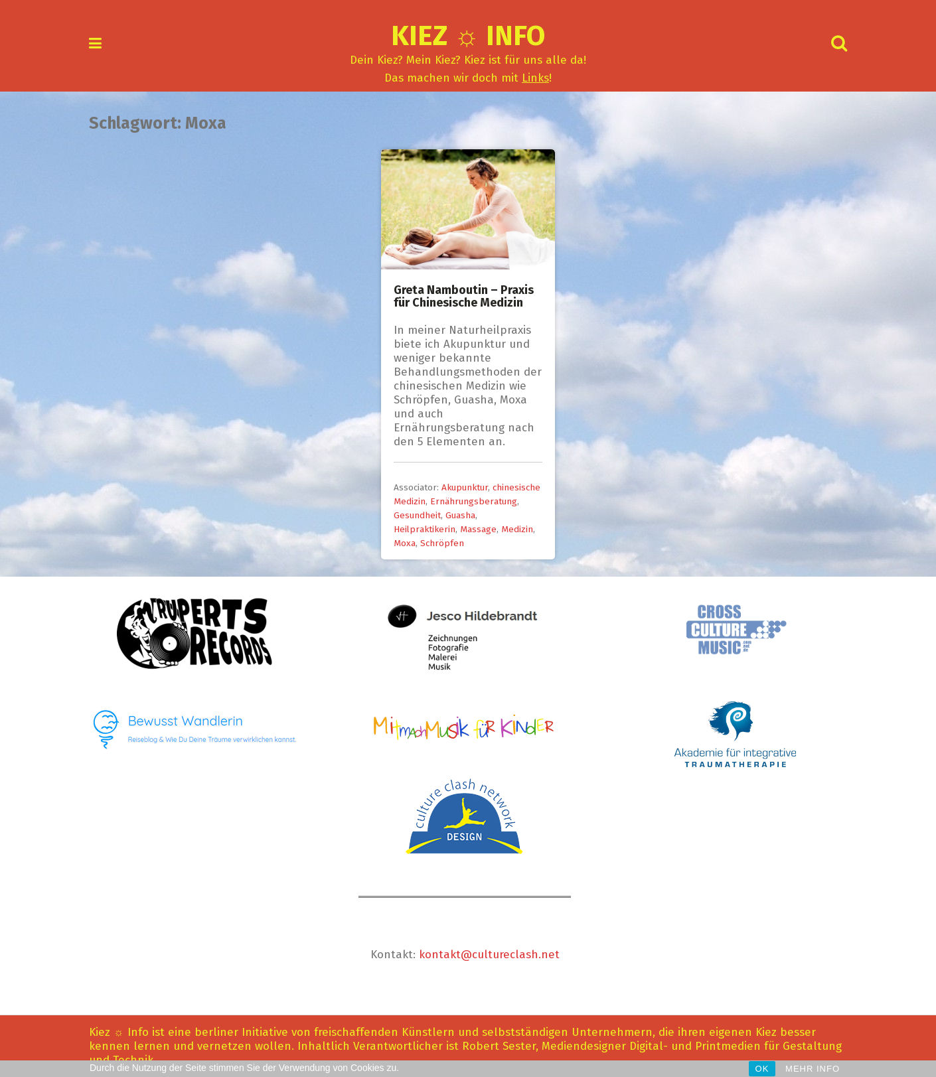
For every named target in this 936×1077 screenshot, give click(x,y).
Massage (478, 529)
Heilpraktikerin (424, 529)
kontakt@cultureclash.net (489, 955)
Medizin (517, 529)
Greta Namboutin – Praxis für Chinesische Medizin (464, 297)
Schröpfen (442, 543)
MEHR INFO (812, 1069)
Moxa (405, 543)
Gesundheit (417, 515)
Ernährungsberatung (473, 501)
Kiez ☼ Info (468, 35)
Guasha (460, 515)
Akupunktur (464, 487)
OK (762, 1069)
